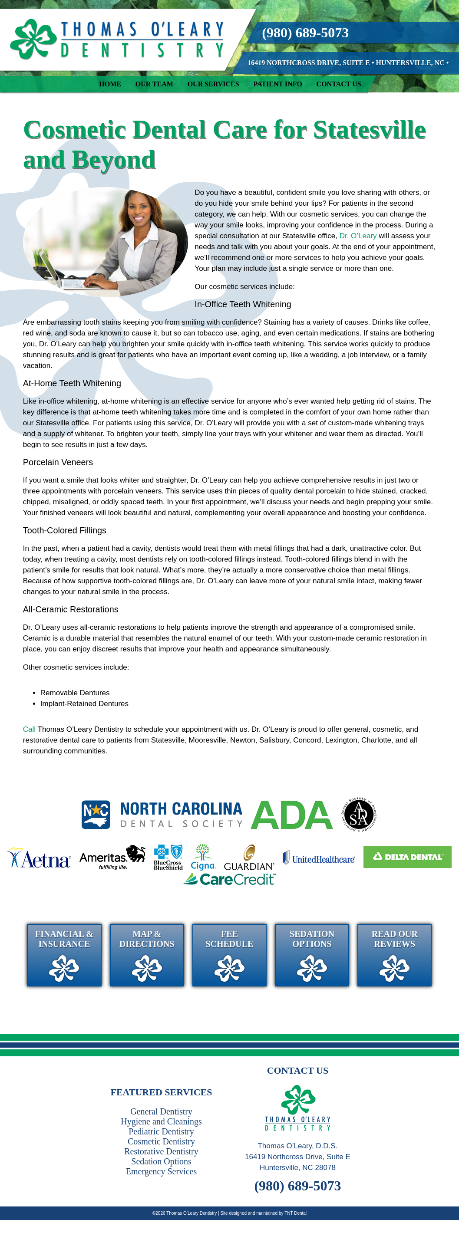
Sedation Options (161, 1161)
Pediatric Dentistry (161, 1131)
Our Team (154, 84)
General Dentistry (161, 1111)
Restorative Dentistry (161, 1151)
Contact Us (339, 84)
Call (29, 729)
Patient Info (277, 84)
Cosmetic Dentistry (161, 1141)
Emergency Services (161, 1171)
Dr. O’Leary (358, 236)
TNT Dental (295, 1213)
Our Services (213, 84)
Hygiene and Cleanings (161, 1121)
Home (110, 84)
